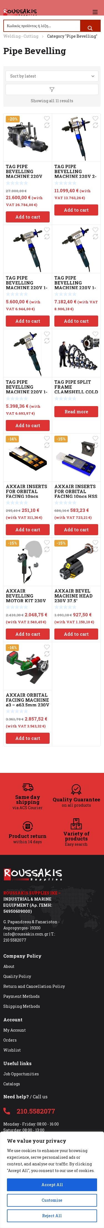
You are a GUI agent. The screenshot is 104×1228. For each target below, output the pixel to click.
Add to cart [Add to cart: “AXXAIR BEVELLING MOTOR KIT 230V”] (27, 634)
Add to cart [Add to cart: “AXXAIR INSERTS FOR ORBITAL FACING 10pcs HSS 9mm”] (76, 529)
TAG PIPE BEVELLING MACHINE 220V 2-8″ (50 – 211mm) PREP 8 (75, 176)
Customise (52, 1200)
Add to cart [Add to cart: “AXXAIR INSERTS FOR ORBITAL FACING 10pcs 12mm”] (27, 529)
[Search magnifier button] (90, 28)
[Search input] (42, 26)
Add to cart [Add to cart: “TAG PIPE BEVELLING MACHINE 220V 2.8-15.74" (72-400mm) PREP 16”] (27, 217)
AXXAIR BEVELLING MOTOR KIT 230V (26, 596)
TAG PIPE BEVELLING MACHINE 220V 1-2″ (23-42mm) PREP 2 (27, 392)
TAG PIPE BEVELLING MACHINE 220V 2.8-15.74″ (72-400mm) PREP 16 (25, 176)
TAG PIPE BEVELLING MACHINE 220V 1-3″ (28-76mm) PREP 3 (76, 288)
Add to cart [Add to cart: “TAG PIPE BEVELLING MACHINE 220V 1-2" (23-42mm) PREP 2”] (27, 425)
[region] (52, 1180)
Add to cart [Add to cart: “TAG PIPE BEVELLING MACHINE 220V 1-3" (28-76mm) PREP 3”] (76, 321)
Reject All (52, 1215)
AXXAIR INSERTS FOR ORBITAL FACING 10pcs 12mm (26, 493)
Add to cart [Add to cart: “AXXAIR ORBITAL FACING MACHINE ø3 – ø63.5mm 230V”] (27, 738)
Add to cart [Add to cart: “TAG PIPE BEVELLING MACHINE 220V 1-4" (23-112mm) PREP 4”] (27, 321)
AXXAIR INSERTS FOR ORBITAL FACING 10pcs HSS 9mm (75, 493)
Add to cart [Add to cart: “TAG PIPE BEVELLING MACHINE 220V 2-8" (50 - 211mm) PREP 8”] (76, 210)
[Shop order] (52, 76)
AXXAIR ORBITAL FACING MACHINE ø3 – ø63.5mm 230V (27, 700)
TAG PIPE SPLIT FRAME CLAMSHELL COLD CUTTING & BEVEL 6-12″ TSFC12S (76, 392)
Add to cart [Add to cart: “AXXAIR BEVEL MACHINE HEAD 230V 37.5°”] (76, 634)
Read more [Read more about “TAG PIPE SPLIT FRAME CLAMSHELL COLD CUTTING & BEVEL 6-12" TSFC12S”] (76, 411)
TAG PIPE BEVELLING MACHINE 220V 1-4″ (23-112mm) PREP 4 (26, 288)
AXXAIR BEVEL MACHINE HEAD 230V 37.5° (73, 596)
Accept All (52, 1184)
